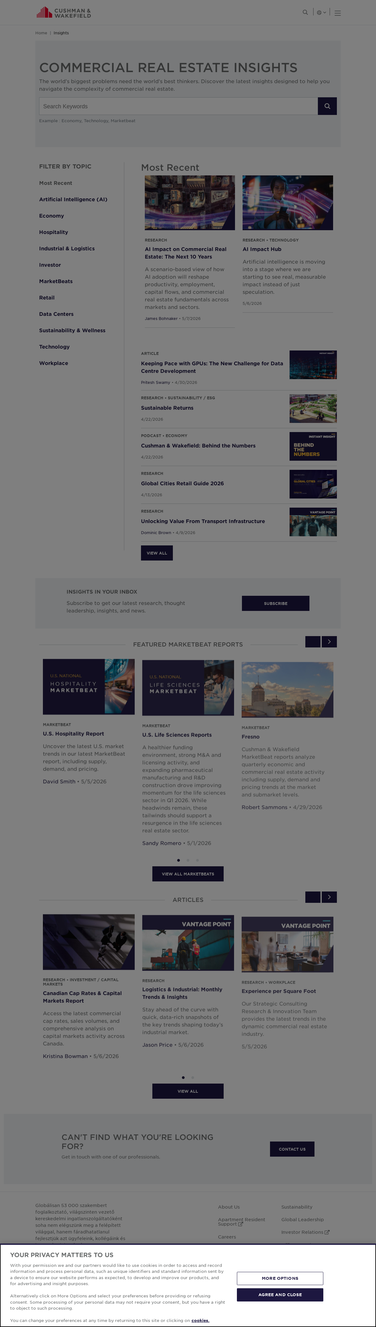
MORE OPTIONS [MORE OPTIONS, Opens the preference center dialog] (280, 1278)
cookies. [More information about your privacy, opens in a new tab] (200, 1320)
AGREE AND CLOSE (280, 1294)
